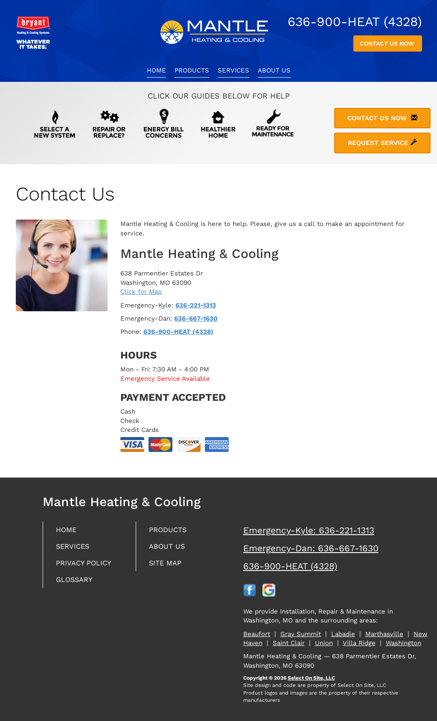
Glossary (76, 582)
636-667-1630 (196, 318)
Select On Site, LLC (311, 678)
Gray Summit (300, 634)
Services (233, 70)
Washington (403, 643)
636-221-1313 (195, 305)
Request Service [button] (382, 143)
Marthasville (384, 634)
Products (192, 70)
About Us (274, 70)
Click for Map (141, 291)
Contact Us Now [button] (388, 43)
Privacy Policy (86, 565)
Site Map (166, 565)
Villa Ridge (359, 643)
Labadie (343, 634)
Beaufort (256, 634)
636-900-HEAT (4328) (178, 332)
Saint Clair (289, 643)
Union (324, 643)
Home (156, 70)
